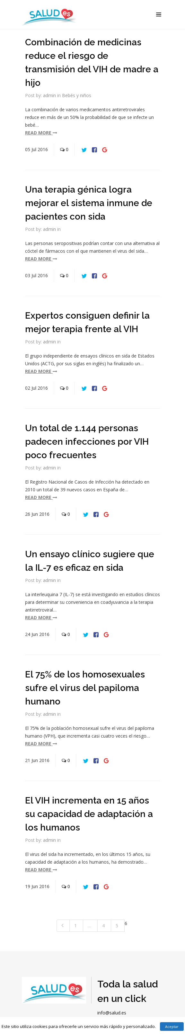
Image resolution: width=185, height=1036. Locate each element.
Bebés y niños (76, 95)
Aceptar (172, 1026)
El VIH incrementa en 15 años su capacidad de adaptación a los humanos (89, 814)
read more (41, 133)
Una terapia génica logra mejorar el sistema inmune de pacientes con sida (88, 203)
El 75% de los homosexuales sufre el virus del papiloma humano (85, 688)
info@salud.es (111, 1013)
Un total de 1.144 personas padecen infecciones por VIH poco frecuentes (87, 441)
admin (49, 95)
